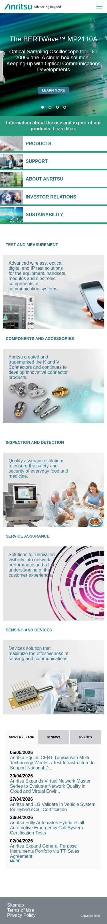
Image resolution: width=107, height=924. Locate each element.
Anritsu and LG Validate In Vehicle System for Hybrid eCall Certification (52, 807)
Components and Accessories (40, 338)
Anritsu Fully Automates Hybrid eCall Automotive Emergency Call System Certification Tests (47, 827)
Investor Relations (65, 196)
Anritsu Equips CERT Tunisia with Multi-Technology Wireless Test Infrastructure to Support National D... (52, 762)
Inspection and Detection (35, 442)
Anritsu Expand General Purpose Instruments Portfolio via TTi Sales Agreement (44, 851)
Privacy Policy (21, 915)
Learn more (53, 90)
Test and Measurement (32, 244)
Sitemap (15, 905)
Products (65, 143)
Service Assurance (27, 536)
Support (65, 161)
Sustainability (65, 214)
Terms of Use (20, 910)
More (16, 861)
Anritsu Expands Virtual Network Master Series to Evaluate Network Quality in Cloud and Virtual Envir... (50, 786)
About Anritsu (65, 179)
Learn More (53, 125)
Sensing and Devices (29, 630)
